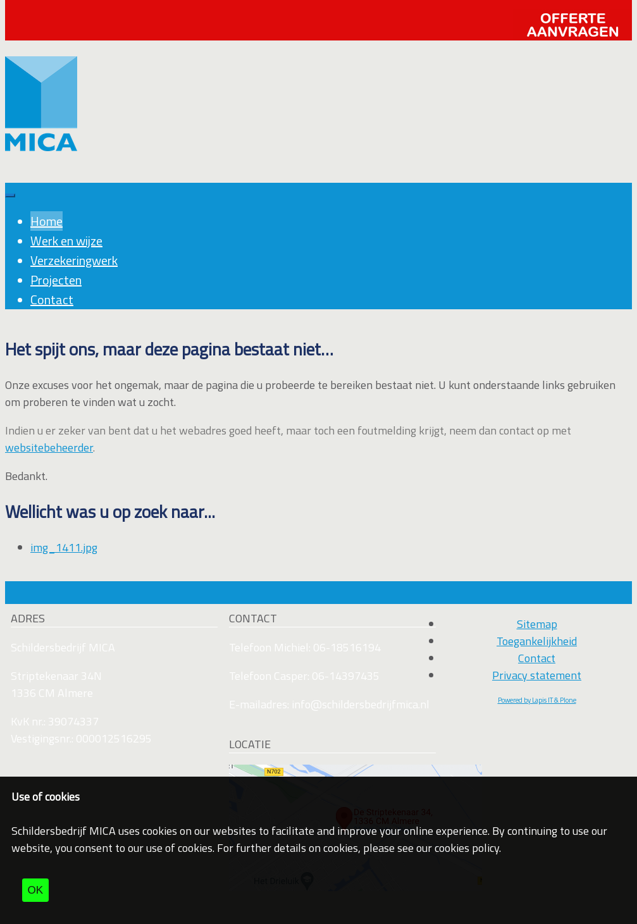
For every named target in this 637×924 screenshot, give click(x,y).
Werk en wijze (66, 240)
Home (46, 221)
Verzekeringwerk (74, 260)
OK (36, 890)
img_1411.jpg (63, 547)
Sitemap (537, 623)
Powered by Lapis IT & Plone (537, 700)
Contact (51, 299)
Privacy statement (536, 675)
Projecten (56, 280)
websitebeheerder (49, 447)
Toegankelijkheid (537, 641)
